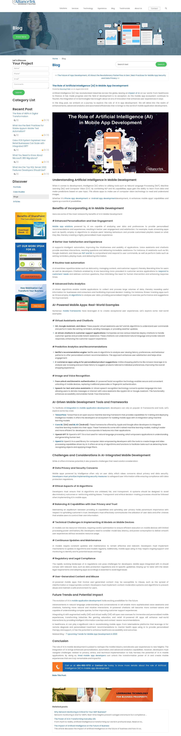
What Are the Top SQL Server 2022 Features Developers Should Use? (29, 168)
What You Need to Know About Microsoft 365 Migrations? (28, 157)
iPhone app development (76, 198)
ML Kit (76, 424)
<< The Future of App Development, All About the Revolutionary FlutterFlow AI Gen (92, 75)
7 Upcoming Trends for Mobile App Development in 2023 (91, 634)
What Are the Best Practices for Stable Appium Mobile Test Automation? (28, 128)
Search (161, 64)
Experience (100, 5)
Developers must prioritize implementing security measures (79, 476)
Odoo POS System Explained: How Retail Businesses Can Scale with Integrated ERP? (29, 143)
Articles (16, 201)
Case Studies (19, 192)
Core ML (59, 424)
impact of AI (134, 93)
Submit (18, 92)
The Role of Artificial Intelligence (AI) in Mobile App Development (90, 85)
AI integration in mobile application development (87, 408)
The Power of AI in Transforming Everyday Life (75, 719)
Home (55, 58)
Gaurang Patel (65, 89)
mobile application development (86, 600)
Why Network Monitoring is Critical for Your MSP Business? (80, 712)
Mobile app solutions (62, 226)
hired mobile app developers (92, 655)
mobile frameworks (72, 311)
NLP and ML (87, 253)
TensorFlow (60, 415)
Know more (21, 36)
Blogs (15, 196)
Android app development (103, 198)
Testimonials (123, 5)
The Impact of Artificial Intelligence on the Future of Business (81, 725)
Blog (111, 5)
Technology (86, 5)
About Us (136, 5)
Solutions (61, 5)
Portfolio (17, 187)
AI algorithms (75, 295)
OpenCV (59, 441)
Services (73, 5)
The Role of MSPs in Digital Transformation (25, 115)
